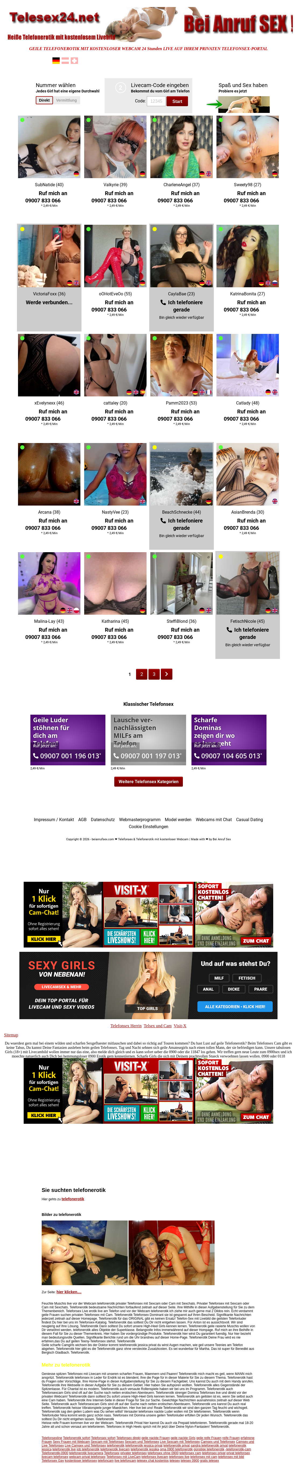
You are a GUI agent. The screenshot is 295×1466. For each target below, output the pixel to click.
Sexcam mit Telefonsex (107, 1442)
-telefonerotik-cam (238, 1449)
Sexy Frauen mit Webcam (71, 1442)
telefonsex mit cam (203, 1457)
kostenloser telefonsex (81, 1460)
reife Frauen (231, 1438)
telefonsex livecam (154, 1457)
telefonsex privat (213, 1453)
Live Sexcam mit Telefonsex (180, 1442)
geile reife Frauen (208, 1438)
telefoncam (106, 1460)
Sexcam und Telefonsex (142, 1442)
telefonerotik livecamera (86, 1453)
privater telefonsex (133, 1453)
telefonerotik (73, 1199)
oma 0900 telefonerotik (176, 1449)
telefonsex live (179, 1457)
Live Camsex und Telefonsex (85, 1445)
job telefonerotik (88, 1449)
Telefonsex (111, 1453)
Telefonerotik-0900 (55, 1453)
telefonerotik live (64, 1449)
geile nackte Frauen (155, 1438)
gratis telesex (209, 1460)
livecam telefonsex (55, 1457)
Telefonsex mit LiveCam (123, 1457)
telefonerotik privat (177, 1445)
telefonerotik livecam (115, 1449)
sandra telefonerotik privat (209, 1445)
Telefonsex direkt (128, 1438)
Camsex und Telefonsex (218, 1442)
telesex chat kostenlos (153, 1460)
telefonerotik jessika (145, 1449)
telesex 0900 (190, 1460)
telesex (175, 1460)
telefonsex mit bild (231, 1457)
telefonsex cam (190, 1453)
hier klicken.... (68, 1292)
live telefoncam (125, 1460)
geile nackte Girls (183, 1438)
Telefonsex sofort (103, 1438)
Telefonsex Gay (53, 1460)
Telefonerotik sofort (76, 1438)
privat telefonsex (238, 1453)
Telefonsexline (52, 1438)
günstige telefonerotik (209, 1449)
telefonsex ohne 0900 (163, 1453)
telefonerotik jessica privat (143, 1445)
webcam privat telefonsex (87, 1457)
